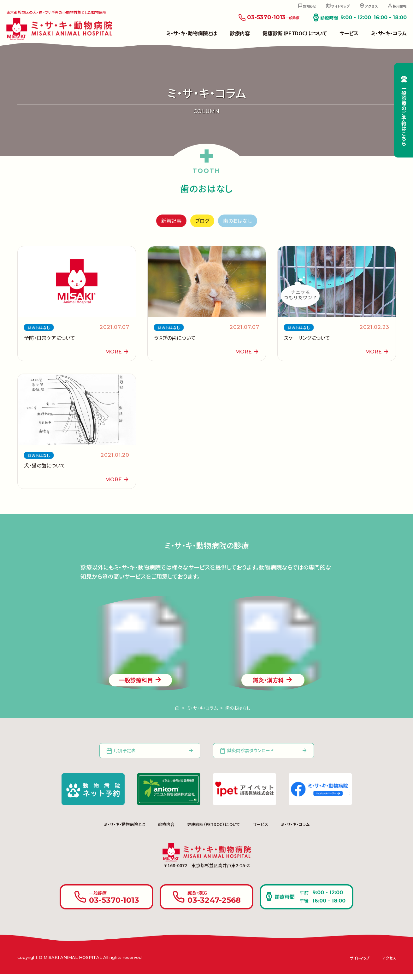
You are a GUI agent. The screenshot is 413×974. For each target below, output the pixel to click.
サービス (348, 33)
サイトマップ (340, 6)
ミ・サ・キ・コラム (389, 33)
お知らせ (309, 6)
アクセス (371, 6)
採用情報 (400, 6)
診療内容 (240, 33)
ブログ (202, 220)
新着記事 (171, 220)
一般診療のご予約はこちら (404, 115)
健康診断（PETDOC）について (295, 33)
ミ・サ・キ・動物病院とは (191, 33)
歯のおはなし (237, 220)
